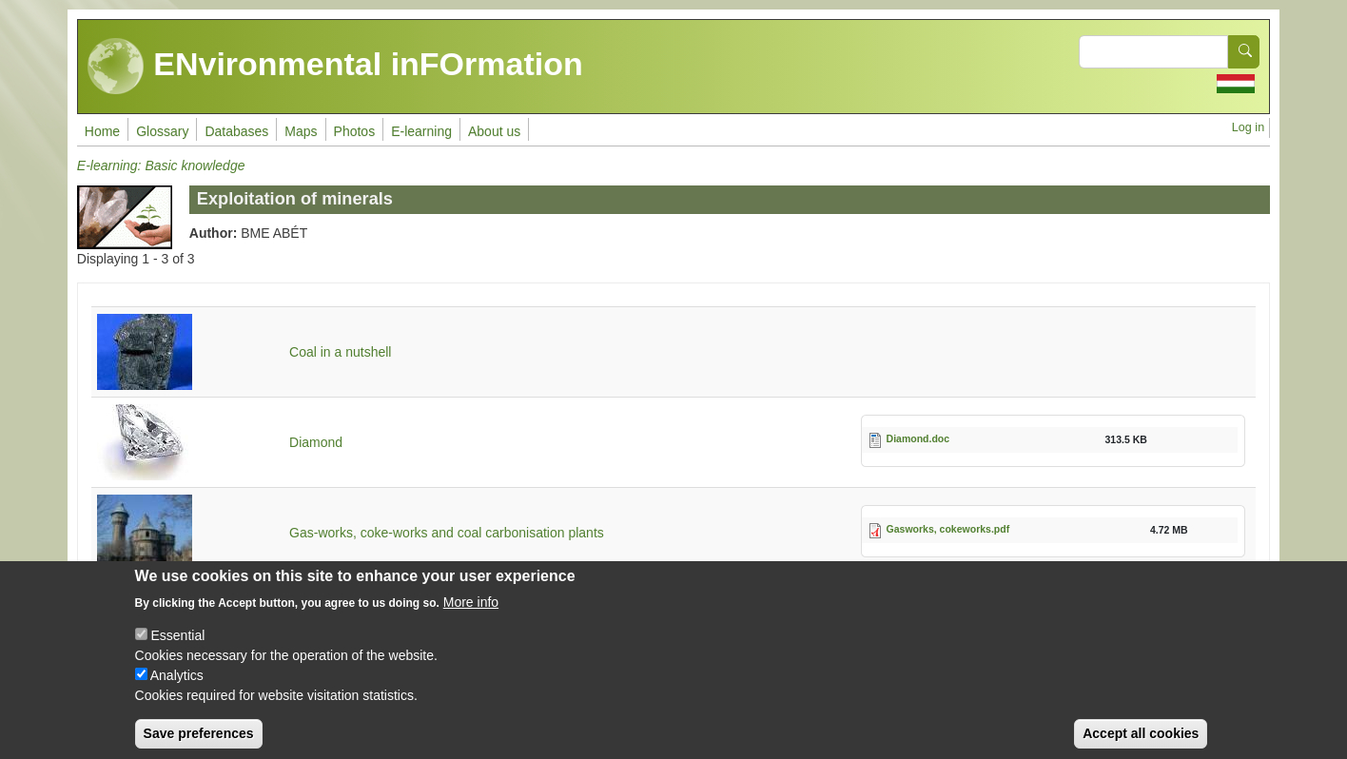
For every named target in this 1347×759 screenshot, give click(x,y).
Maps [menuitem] (300, 131)
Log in (1248, 127)
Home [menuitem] (102, 131)
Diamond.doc (918, 438)
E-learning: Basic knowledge (161, 165)
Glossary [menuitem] (162, 131)
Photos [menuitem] (355, 131)
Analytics (177, 691)
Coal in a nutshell (340, 352)
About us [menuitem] (494, 131)
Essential (177, 651)
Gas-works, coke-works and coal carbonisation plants (446, 532)
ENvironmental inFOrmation (335, 66)
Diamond (315, 442)
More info (470, 618)
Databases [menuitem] (236, 131)
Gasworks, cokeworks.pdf (948, 529)
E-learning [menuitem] (421, 131)
